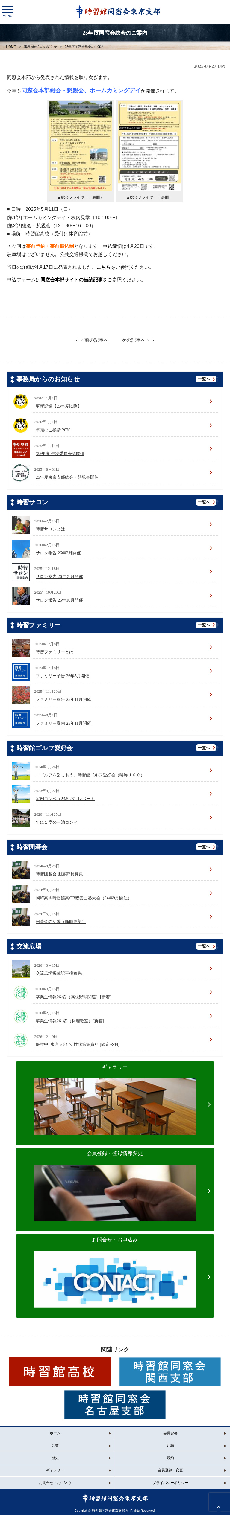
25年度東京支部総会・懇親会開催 (67, 477)
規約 (170, 1458)
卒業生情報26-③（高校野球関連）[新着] (73, 997)
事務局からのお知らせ (40, 46)
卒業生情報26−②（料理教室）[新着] (70, 1021)
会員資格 (170, 1433)
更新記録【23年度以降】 (59, 406)
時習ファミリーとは (54, 652)
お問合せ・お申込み (115, 1267)
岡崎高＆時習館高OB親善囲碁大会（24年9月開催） (83, 898)
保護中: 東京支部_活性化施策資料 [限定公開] (77, 1044)
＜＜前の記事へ (91, 340)
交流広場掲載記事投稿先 (59, 973)
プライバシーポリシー (170, 1483)
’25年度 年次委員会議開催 (60, 453)
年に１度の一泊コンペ (57, 822)
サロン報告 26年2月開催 (58, 553)
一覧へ (204, 379)
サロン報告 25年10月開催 (59, 600)
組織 (170, 1445)
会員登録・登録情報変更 (115, 1180)
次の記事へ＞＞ (138, 340)
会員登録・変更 (170, 1470)
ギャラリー (115, 1094)
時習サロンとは (50, 529)
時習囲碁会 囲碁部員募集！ (61, 874)
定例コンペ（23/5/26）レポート (65, 799)
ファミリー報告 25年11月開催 (63, 699)
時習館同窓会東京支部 (108, 1510)
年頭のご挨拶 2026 (53, 430)
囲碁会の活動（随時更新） (61, 921)
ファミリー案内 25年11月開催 (63, 723)
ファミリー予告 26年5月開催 (62, 676)
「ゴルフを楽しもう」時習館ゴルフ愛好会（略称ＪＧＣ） (90, 775)
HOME (11, 46)
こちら (103, 267)
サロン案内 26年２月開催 (59, 576)
